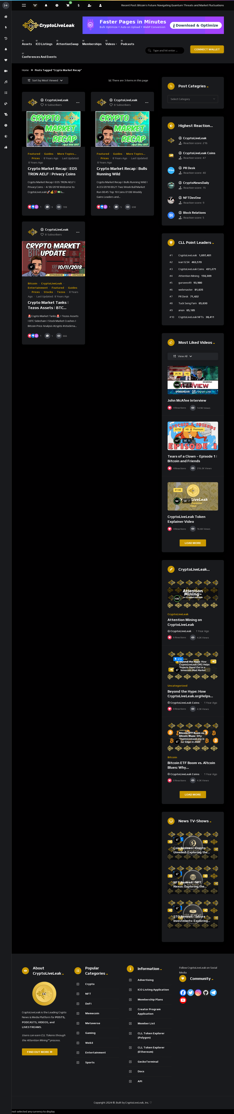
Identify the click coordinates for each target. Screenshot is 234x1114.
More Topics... (66, 153)
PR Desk (183, 296)
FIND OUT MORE (39, 1051)
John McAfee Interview (187, 400)
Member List (146, 1023)
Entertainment (38, 287)
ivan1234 (184, 262)
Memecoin (92, 1013)
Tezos (61, 291)
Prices (36, 158)
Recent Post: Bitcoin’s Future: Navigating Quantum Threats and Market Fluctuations (172, 5)
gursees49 (184, 282)
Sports (90, 1062)
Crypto (90, 983)
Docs (141, 1071)
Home (25, 70)
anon (181, 310)
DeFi (88, 1003)
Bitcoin (32, 283)
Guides (48, 153)
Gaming (90, 1032)
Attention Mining (188, 275)
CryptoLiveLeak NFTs (191, 317)
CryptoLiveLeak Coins (191, 269)
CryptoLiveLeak (51, 283)
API (140, 1081)
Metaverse (92, 1023)
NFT (88, 993)
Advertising (146, 979)
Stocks (48, 291)
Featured (34, 153)
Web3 (89, 1042)
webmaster (185, 289)
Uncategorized (177, 685)
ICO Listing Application (153, 989)
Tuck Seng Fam (187, 303)
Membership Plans (150, 999)
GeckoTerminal (148, 1061)
